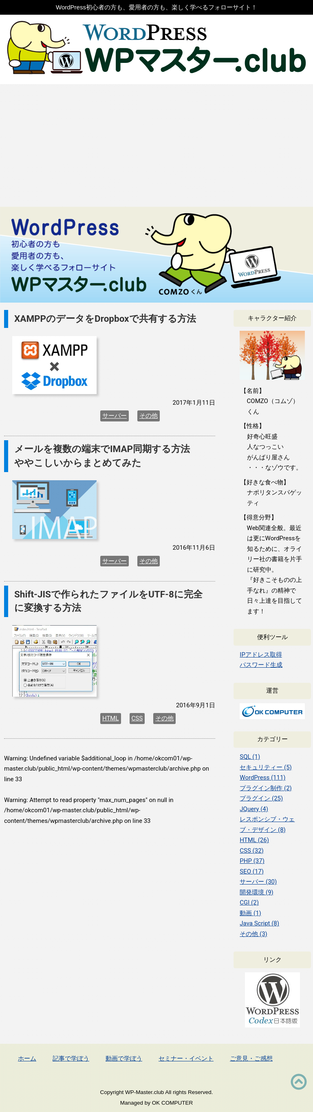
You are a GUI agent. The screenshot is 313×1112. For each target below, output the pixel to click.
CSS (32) (252, 850)
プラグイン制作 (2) (266, 788)
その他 (148, 415)
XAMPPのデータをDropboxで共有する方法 (105, 318)
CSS (137, 718)
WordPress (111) (262, 777)
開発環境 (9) (256, 892)
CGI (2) (249, 902)
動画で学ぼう (124, 1058)
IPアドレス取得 (261, 654)
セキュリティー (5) (266, 767)
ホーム (27, 1058)
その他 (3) (253, 934)
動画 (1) (250, 913)
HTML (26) (254, 840)
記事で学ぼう (71, 1058)
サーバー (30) (258, 881)
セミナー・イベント (186, 1058)
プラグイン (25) (261, 798)
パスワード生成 (261, 665)
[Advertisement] (156, 145)
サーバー (114, 415)
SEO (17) (252, 871)
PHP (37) (252, 861)
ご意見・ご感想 (251, 1058)
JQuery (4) (254, 809)
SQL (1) (250, 756)
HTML (110, 718)
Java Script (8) (259, 923)
